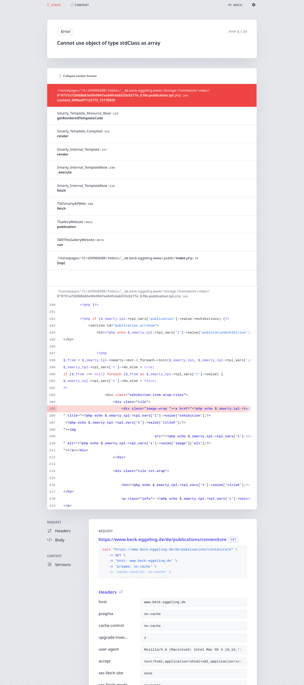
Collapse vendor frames (77, 76)
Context (54, 556)
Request (54, 522)
